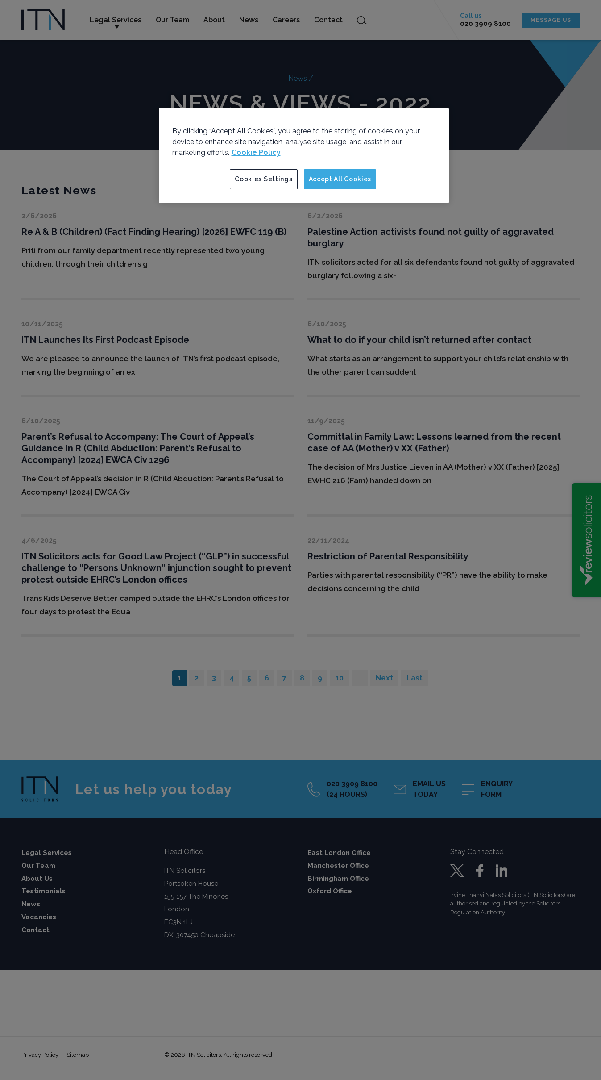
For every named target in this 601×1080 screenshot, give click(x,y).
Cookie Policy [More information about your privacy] (256, 152)
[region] (304, 156)
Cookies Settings (263, 179)
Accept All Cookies (340, 179)
